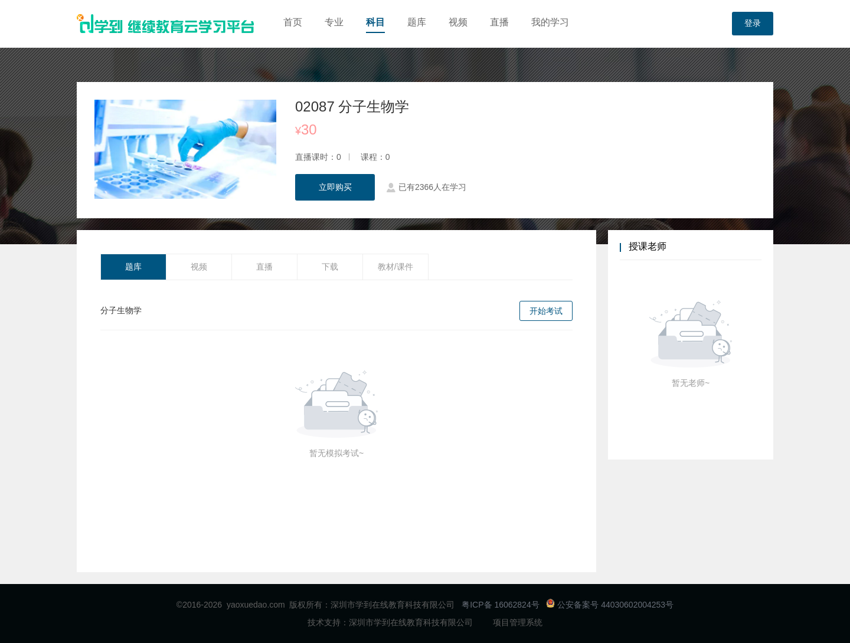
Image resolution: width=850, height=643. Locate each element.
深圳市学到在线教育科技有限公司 (411, 622)
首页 (292, 22)
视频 (458, 22)
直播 (499, 22)
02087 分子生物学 (352, 106)
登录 (752, 23)
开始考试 (546, 311)
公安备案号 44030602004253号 (610, 604)
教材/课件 (395, 266)
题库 (416, 22)
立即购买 (335, 187)
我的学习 (550, 22)
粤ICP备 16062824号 (501, 604)
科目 (375, 22)
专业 (334, 22)
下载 (330, 266)
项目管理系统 (517, 622)
